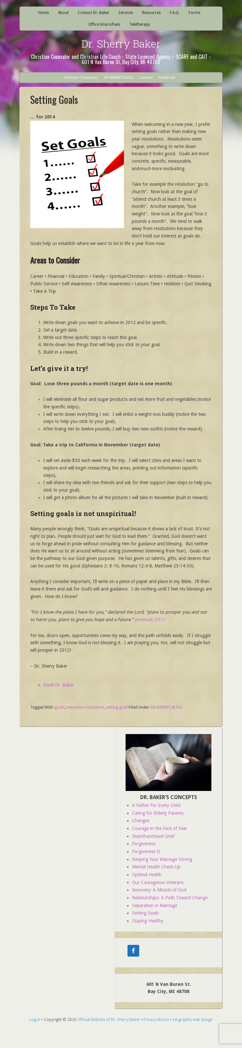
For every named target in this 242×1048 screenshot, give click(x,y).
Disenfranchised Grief (153, 836)
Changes (140, 820)
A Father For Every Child (156, 805)
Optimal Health (147, 874)
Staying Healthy (148, 920)
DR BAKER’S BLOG (166, 707)
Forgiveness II (146, 851)
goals (60, 707)
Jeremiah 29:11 (150, 619)
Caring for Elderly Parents (157, 813)
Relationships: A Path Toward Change (170, 897)
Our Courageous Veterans (157, 882)
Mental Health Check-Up (156, 866)
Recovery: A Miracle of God (159, 889)
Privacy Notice (156, 1019)
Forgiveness (143, 843)
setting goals (117, 707)
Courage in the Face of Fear (159, 828)
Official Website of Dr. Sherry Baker (108, 1019)
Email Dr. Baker (58, 684)
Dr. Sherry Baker (121, 43)
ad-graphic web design (192, 1019)
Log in (34, 1019)
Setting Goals (145, 913)
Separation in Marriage (154, 905)
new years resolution (85, 707)
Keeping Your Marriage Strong (162, 859)
